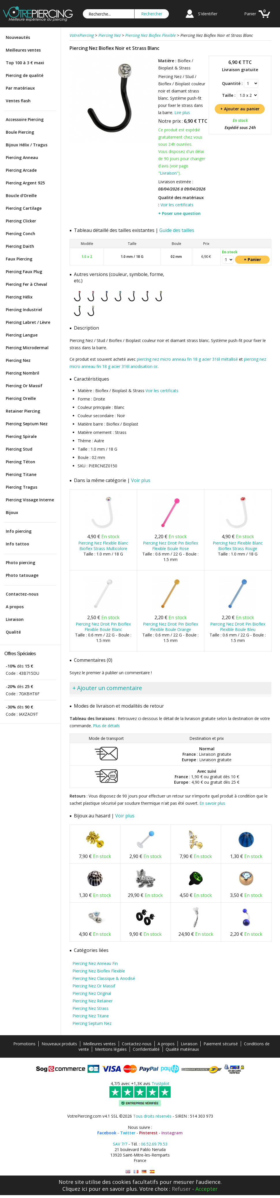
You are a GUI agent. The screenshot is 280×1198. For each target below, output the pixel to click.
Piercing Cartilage (24, 208)
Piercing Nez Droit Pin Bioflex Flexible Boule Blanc (103, 626)
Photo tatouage (22, 575)
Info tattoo (17, 544)
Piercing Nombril (22, 373)
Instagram (172, 1132)
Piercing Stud (19, 449)
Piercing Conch (20, 233)
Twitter (127, 1132)
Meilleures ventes (23, 50)
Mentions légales (111, 1049)
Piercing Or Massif (24, 385)
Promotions (24, 1043)
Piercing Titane (21, 474)
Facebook (106, 1132)
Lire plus (182, 112)
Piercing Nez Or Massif (93, 986)
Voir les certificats (176, 204)
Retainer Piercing (23, 411)
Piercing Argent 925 (25, 183)
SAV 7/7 (120, 1144)
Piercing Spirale (21, 436)
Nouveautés (18, 37)
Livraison (15, 619)
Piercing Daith (20, 246)
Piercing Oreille (21, 398)
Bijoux (12, 512)
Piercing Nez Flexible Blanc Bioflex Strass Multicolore (103, 545)
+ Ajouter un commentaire (107, 688)
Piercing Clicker (21, 221)
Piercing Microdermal (27, 347)
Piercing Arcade (21, 170)
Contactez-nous (22, 594)
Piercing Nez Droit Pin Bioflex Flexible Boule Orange (170, 626)
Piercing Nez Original (91, 993)
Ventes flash (18, 100)
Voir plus (140, 480)
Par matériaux (20, 88)
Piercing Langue (22, 335)
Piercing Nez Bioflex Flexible (98, 971)
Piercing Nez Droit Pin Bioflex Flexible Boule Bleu (237, 626)
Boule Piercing (20, 132)
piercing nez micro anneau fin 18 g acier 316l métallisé (187, 359)
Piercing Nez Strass (90, 1008)
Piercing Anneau (22, 157)
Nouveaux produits (59, 1043)
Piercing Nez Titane (90, 1016)
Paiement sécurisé (221, 1043)
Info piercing (18, 531)
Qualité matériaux (182, 1049)
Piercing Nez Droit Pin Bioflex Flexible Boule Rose (170, 545)
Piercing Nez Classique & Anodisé (103, 978)
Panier (250, 13)
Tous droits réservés (152, 1116)
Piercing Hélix (19, 297)
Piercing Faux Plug (24, 271)
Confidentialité (146, 1049)
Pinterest (148, 1132)
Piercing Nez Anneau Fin (95, 963)
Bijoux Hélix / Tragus (26, 145)
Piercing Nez (18, 360)
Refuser (181, 1188)
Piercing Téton (20, 461)
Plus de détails (106, 725)
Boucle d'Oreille (21, 195)
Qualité (13, 632)
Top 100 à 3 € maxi (25, 62)
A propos (15, 606)
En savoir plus (212, 803)
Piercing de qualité (24, 75)
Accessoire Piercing (25, 119)
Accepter (206, 1188)
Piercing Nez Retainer (92, 1001)
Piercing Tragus (21, 487)
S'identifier (207, 13)
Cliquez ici (74, 1188)
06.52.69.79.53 (154, 1144)
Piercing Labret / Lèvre (28, 322)
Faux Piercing (19, 259)
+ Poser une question (179, 213)
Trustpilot (160, 1083)
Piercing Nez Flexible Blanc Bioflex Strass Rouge (238, 545)
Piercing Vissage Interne (30, 499)
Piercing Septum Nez (27, 423)
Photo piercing (20, 562)
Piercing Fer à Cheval (26, 284)
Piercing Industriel (24, 309)
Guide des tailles (176, 230)
